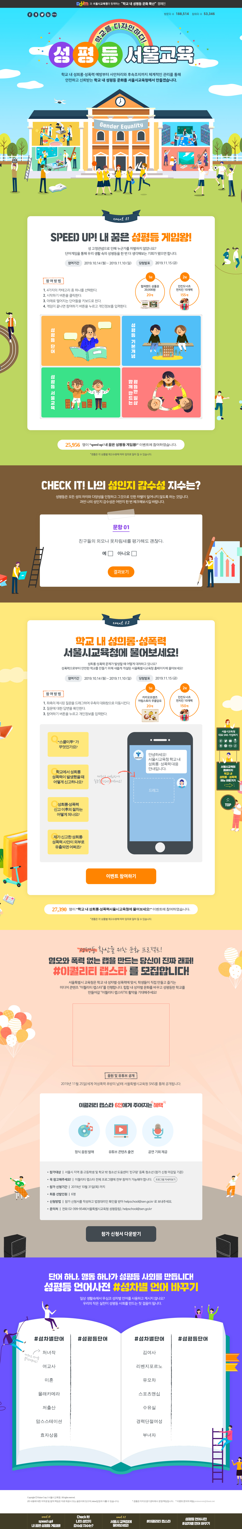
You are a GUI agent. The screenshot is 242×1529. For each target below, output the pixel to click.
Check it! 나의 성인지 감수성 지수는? (83, 1521)
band (48, 14)
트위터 (42, 14)
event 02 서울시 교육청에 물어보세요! (121, 1521)
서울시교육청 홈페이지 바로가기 (95, 4)
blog (54, 14)
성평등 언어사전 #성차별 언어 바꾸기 (196, 1521)
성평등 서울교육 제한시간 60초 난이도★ (80, 392)
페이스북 (29, 14)
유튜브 (230, 741)
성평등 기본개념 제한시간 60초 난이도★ (161, 341)
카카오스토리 (36, 14)
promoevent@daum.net (204, 1501)
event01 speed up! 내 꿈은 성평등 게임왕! (46, 1521)
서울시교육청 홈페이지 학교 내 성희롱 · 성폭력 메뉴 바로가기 (228, 776)
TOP (228, 802)
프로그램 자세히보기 (165, 1179)
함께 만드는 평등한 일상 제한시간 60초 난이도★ (161, 392)
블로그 (230, 746)
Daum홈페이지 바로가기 (78, 4)
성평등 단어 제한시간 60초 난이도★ (80, 341)
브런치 (235, 746)
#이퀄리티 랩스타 (158, 1521)
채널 (225, 746)
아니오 (123, 553)
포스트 (235, 741)
